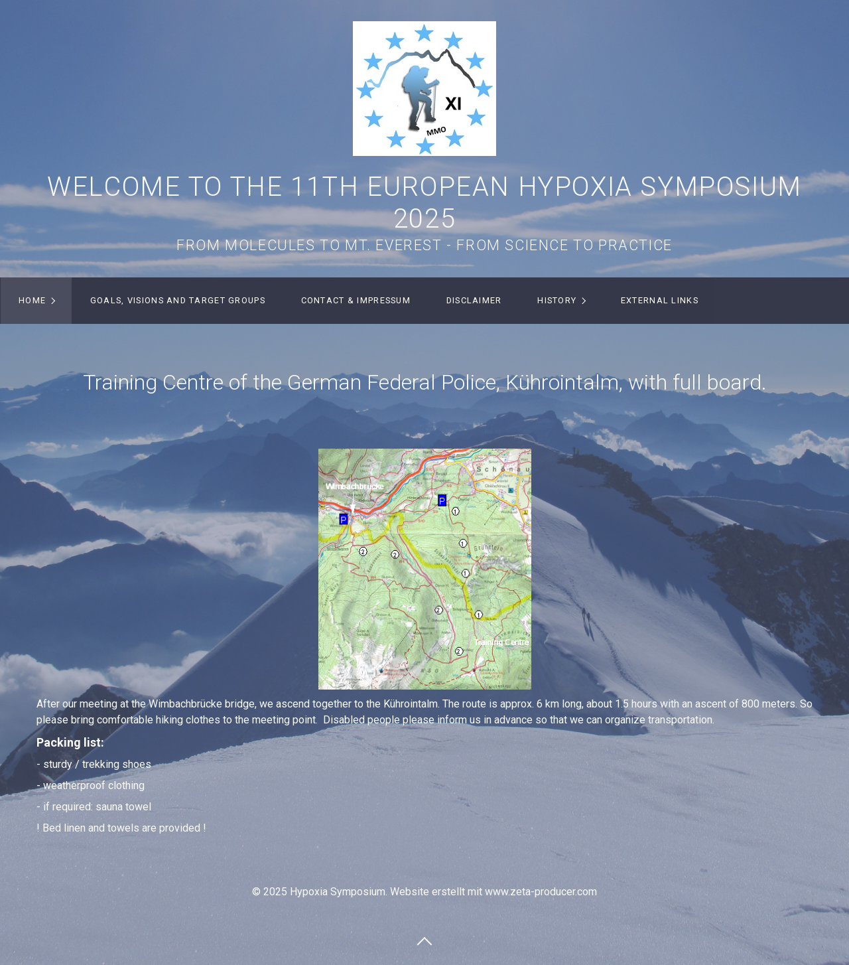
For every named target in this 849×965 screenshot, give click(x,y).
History (556, 300)
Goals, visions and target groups (177, 300)
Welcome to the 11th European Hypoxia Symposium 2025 (424, 202)
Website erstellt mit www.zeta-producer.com (493, 891)
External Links (659, 300)
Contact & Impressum (356, 300)
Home (32, 300)
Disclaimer (474, 300)
